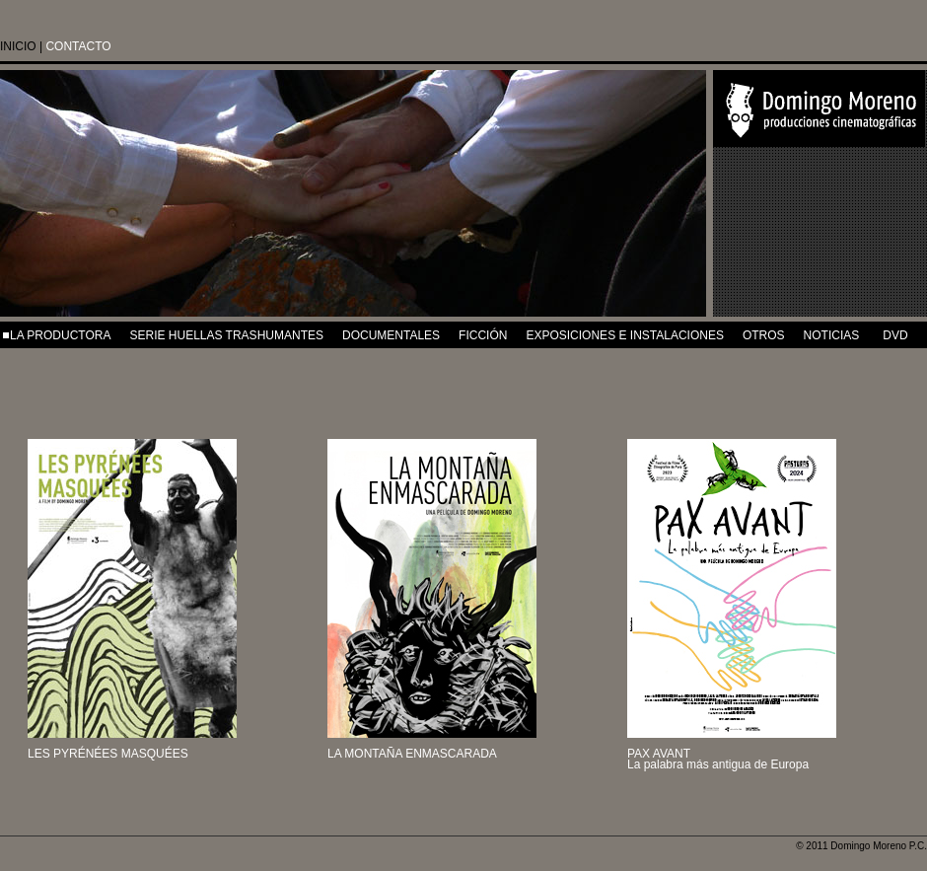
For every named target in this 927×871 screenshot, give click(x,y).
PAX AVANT (658, 754)
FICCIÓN (483, 335)
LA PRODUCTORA (60, 335)
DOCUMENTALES (391, 335)
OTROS (764, 335)
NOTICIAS (832, 335)
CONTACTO (77, 46)
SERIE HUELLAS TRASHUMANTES (226, 335)
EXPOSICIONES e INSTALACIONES (625, 335)
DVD (895, 335)
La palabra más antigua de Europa (718, 764)
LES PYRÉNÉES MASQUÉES (108, 754)
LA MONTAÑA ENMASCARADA (412, 754)
